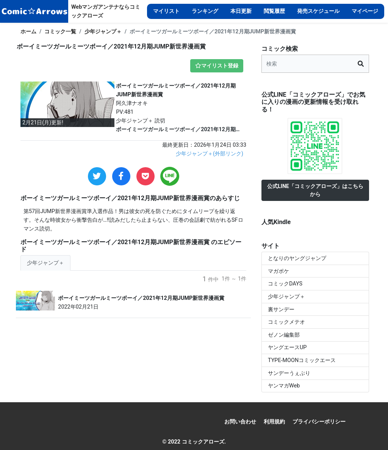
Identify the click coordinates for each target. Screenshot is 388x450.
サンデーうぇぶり (289, 373)
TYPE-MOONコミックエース (302, 360)
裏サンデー (281, 309)
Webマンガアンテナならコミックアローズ (105, 11)
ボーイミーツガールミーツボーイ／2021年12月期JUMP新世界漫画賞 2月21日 (176, 130)
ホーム (28, 31)
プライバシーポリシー (319, 422)
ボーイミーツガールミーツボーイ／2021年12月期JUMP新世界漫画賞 (141, 298)
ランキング (205, 11)
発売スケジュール (318, 11)
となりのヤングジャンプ (297, 258)
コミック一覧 (60, 31)
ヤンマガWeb (284, 386)
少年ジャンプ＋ (103, 31)
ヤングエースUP (287, 347)
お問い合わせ (240, 422)
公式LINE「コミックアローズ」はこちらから (315, 190)
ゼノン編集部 (284, 335)
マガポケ (278, 271)
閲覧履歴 (274, 11)
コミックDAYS (285, 284)
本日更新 (241, 11)
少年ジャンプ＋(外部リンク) (209, 154)
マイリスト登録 (216, 66)
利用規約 (274, 422)
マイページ (365, 11)
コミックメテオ (286, 322)
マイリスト (166, 11)
